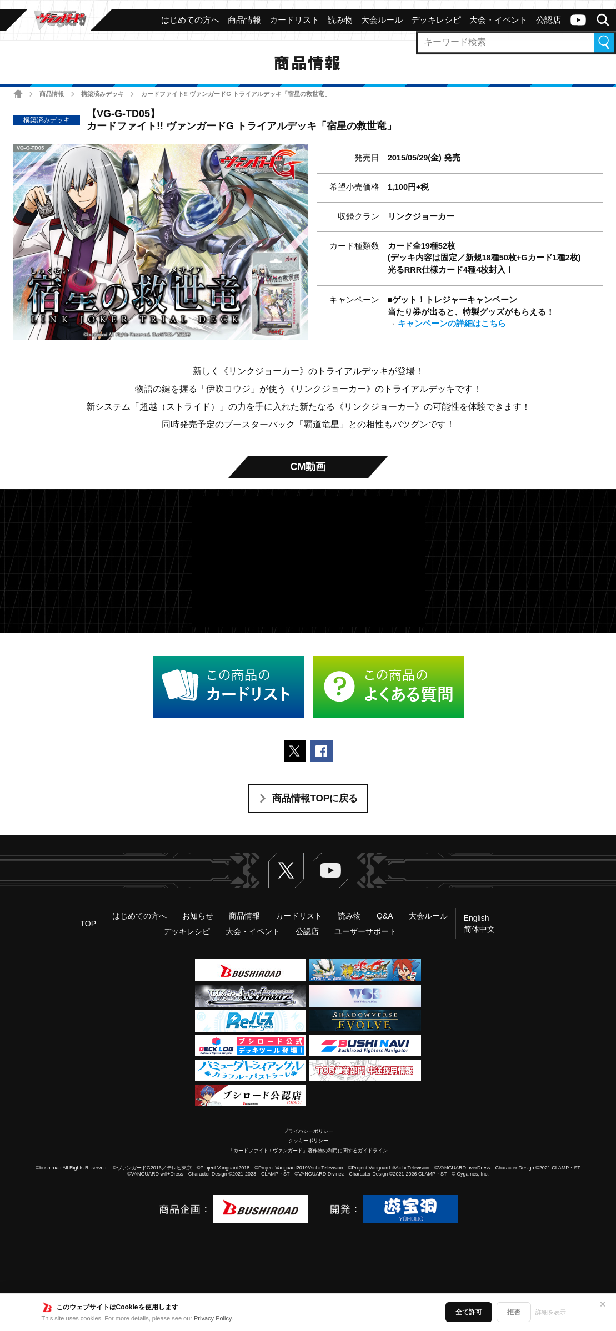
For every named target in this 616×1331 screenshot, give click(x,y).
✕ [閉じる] (602, 1304)
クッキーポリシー (308, 1140)
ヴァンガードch (578, 20)
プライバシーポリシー (308, 1131)
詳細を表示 (550, 1312)
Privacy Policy (213, 1318)
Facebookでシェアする (321, 751)
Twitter (286, 870)
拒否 (513, 1312)
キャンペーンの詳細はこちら (452, 323)
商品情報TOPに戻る (315, 798)
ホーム (18, 93)
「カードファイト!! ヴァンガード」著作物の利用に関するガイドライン (308, 1150)
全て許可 (468, 1312)
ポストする (295, 751)
